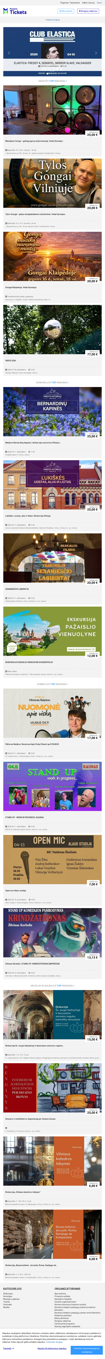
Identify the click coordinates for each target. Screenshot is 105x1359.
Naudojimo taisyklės (63, 1299)
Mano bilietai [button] (65, 11)
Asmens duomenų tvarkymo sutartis (70, 1304)
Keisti (99, 3)
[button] (9, 54)
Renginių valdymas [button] (88, 11)
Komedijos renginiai (52, 684)
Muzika (6, 1307)
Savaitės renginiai (52, 81)
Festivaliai (7, 1304)
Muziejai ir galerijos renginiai (52, 985)
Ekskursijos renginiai (52, 382)
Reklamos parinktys (63, 1315)
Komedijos (7, 1296)
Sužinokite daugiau (54, 1342)
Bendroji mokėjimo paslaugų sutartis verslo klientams (77, 1313)
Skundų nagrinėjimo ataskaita (67, 1326)
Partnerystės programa (65, 1324)
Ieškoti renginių (52, 20)
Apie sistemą (60, 1294)
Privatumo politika (62, 1296)
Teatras (6, 1302)
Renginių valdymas (63, 1321)
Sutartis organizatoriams (65, 1302)
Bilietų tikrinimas (62, 1318)
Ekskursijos (8, 1294)
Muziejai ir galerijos (11, 1299)
